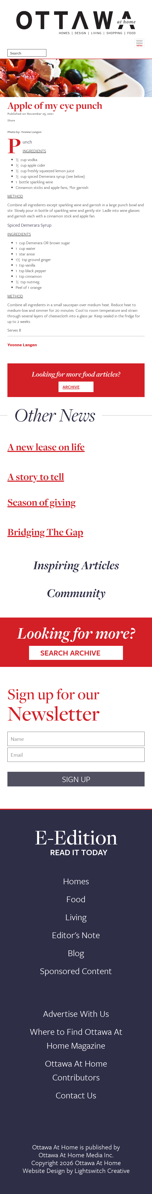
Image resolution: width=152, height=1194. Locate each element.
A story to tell (35, 476)
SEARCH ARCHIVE (70, 652)
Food (75, 899)
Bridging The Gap (45, 532)
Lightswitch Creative (102, 1170)
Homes (76, 881)
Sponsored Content (76, 970)
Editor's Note (76, 934)
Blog (76, 952)
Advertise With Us (76, 1013)
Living (76, 917)
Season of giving (41, 502)
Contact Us (76, 1095)
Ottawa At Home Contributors (76, 1070)
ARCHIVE (71, 387)
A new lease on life (46, 447)
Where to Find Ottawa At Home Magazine (76, 1038)
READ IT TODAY (79, 852)
